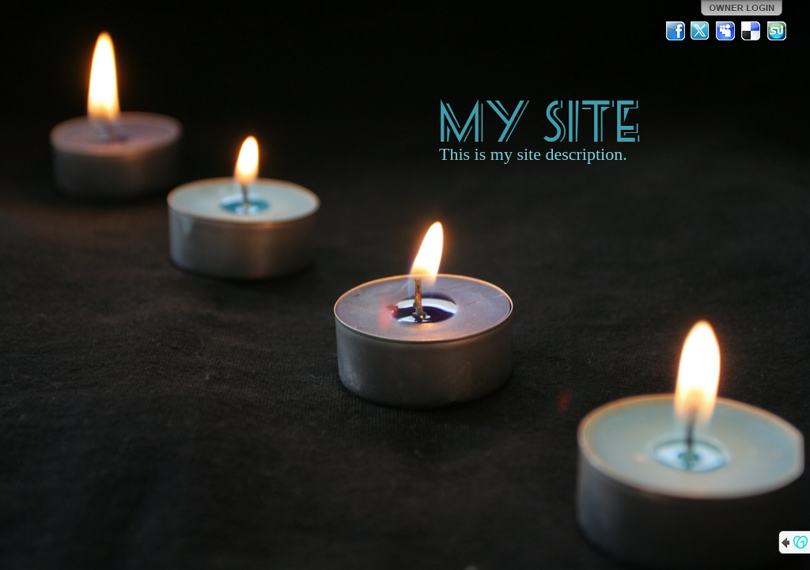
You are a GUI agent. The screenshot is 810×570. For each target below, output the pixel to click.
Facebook (675, 31)
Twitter (701, 31)
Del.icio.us (751, 31)
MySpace (726, 31)
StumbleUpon (777, 31)
